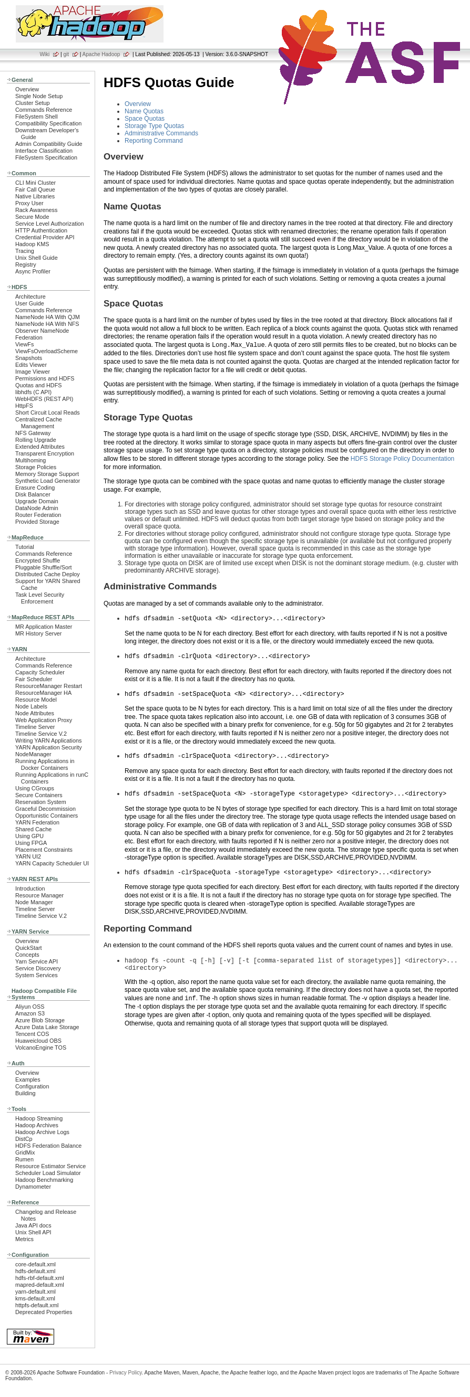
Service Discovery (38, 968)
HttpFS (24, 406)
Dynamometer (33, 1186)
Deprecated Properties (43, 1312)
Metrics (24, 1239)
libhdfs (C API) (33, 392)
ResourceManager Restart (48, 686)
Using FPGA (31, 843)
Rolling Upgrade (35, 440)
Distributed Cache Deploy (47, 574)
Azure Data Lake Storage (47, 1027)
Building (25, 1093)
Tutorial (24, 547)
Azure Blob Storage (40, 1020)
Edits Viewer (31, 365)
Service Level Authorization (49, 223)
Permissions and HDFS (45, 378)
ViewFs (24, 344)
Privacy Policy (125, 1372)
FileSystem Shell (36, 116)
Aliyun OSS (29, 1006)
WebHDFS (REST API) (44, 399)
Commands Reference (43, 110)
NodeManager (33, 754)
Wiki (44, 54)
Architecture (30, 296)
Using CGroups (34, 788)
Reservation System (40, 802)
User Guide (29, 303)
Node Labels (31, 706)
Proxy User (29, 203)
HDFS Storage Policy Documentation (402, 458)
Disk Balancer (32, 494)
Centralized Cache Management (38, 422)
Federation (29, 337)
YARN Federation (37, 822)
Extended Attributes (40, 446)
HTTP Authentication (41, 230)
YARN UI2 (28, 856)
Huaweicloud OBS (38, 1041)
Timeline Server (35, 727)
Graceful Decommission (45, 809)
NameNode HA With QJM (47, 317)
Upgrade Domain (36, 501)
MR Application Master (43, 626)
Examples (27, 1079)
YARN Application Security (48, 747)
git (66, 54)
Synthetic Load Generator (47, 481)
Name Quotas (144, 111)
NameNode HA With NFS (47, 324)
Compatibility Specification (48, 123)
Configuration (32, 1086)
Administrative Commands (161, 133)
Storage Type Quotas (154, 126)
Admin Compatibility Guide (49, 144)
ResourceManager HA (43, 693)
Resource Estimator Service (50, 1166)
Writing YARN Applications (48, 740)
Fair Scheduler (33, 679)
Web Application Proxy (43, 720)
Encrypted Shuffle (37, 560)
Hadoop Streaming (39, 1118)
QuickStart (28, 948)
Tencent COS (32, 1034)
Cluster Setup (32, 103)
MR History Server (38, 633)
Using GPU (29, 836)
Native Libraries (35, 196)
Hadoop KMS (32, 244)
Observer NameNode (42, 330)
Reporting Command (154, 140)
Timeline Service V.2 (41, 734)
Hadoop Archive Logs (42, 1132)
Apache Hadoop (101, 54)
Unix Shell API (33, 1232)
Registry (25, 264)
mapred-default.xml (39, 1285)
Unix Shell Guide (36, 258)
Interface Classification (44, 150)
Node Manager (34, 902)
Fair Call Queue (35, 189)
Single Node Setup (39, 96)
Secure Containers (39, 795)
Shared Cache (33, 829)
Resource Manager (39, 895)
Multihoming (30, 460)
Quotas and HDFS (38, 385)
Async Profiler (32, 271)
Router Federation (38, 515)
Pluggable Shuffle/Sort (43, 567)
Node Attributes (34, 713)
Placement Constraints (44, 849)
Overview (27, 89)
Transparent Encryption (44, 453)
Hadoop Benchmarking (44, 1180)
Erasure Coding (35, 487)
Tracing (24, 251)
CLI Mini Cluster (35, 182)
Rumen (24, 1159)
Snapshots (28, 358)
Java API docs (33, 1225)
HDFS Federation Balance (48, 1145)
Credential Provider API (45, 237)
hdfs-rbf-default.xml (39, 1278)
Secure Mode (32, 217)
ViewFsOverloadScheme (46, 351)
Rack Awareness (36, 210)
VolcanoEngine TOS (40, 1047)
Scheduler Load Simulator (48, 1173)
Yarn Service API (36, 961)
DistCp (24, 1139)
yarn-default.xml (35, 1291)
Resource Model (36, 699)
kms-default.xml (35, 1298)
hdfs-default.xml (35, 1271)
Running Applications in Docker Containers (45, 764)
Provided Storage (37, 521)
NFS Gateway (32, 433)
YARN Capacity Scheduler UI (52, 863)
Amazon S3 (30, 1013)
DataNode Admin (36, 508)
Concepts (27, 954)
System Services (36, 975)
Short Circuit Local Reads (47, 412)
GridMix (25, 1152)
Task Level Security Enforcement (39, 598)
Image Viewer (32, 371)
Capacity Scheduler (40, 672)
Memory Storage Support (47, 474)
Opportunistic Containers (46, 815)
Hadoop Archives (36, 1125)
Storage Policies (35, 467)
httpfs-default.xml (36, 1305)
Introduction (30, 888)
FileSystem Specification (46, 157)
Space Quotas (145, 118)
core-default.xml (35, 1264)
